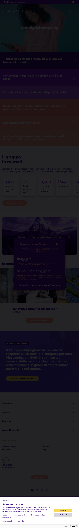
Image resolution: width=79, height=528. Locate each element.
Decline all (63, 515)
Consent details (7, 521)
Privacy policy (20, 521)
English (6, 500)
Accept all (63, 510)
